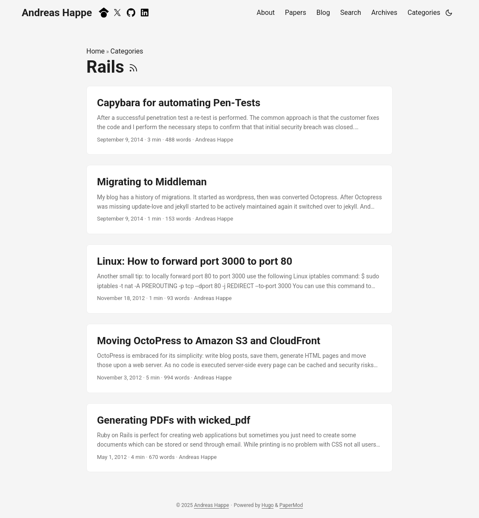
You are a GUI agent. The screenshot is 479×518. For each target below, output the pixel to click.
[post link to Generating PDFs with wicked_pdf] (239, 438)
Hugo (268, 505)
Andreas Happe (57, 13)
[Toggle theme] (449, 12)
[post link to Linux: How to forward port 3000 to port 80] (239, 279)
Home (95, 51)
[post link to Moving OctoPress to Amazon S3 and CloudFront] (239, 358)
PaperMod (291, 505)
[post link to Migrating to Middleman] (239, 199)
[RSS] (133, 67)
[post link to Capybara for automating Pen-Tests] (239, 120)
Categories (127, 51)
